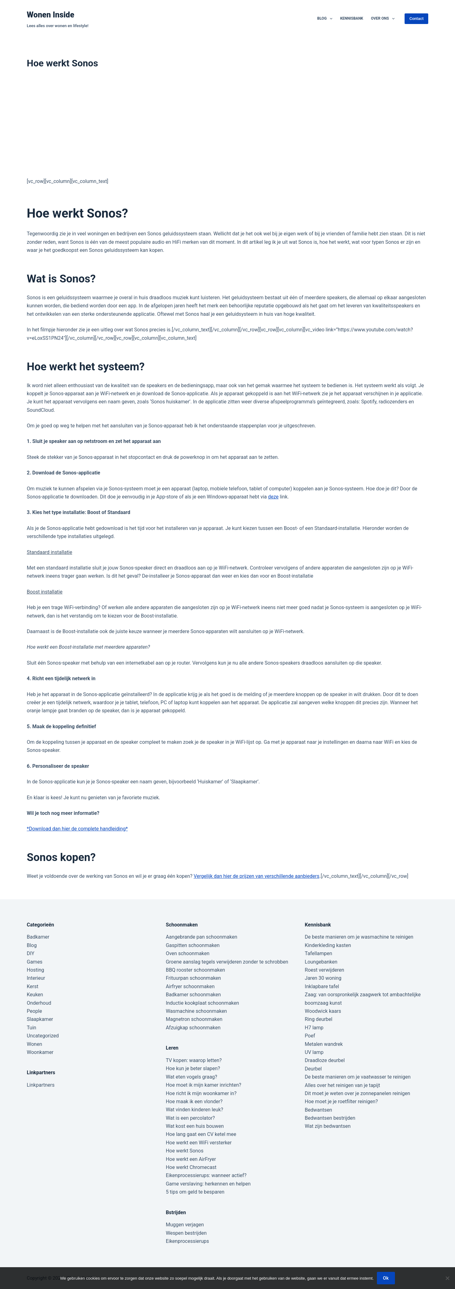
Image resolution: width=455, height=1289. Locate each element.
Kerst (32, 986)
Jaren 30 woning (323, 978)
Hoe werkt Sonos (185, 1151)
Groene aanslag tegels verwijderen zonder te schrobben (227, 962)
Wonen (34, 1044)
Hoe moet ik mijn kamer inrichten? (203, 1085)
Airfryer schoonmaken (190, 986)
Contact (416, 18)
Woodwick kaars (323, 1011)
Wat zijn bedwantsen (327, 1126)
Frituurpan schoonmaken (193, 978)
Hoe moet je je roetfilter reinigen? (341, 1101)
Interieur (36, 978)
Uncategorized (43, 1036)
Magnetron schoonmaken (194, 1019)
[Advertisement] (227, 126)
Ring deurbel (318, 1019)
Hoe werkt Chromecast (191, 1167)
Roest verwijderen (324, 970)
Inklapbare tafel (322, 986)
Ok (386, 1278)
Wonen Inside (50, 14)
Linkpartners (40, 1085)
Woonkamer (40, 1052)
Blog (326, 18)
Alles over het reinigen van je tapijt (342, 1085)
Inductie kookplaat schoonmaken (202, 1003)
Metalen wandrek (324, 1044)
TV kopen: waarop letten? (194, 1060)
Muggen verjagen (185, 1225)
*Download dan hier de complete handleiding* (77, 829)
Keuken (35, 995)
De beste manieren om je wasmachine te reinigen (359, 937)
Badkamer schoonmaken (193, 995)
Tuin (31, 1028)
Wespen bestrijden (186, 1233)
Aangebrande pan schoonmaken (201, 937)
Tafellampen (318, 953)
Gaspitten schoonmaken (193, 945)
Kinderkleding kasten (328, 945)
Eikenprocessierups (187, 1241)
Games (34, 962)
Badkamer (38, 937)
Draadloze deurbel (325, 1060)
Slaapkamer (40, 1019)
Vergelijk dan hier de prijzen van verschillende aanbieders (256, 876)
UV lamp (314, 1052)
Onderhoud (39, 1003)
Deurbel (313, 1069)
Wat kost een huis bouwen (195, 1126)
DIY (30, 953)
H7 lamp (314, 1028)
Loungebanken (321, 962)
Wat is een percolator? (190, 1118)
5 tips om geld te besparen (195, 1192)
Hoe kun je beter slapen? (193, 1068)
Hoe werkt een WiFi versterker (199, 1143)
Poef (310, 1036)
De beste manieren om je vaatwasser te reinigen (357, 1077)
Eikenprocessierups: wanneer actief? (206, 1175)
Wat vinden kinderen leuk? (194, 1110)
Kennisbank (351, 18)
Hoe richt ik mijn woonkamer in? (201, 1093)
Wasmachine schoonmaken (196, 1011)
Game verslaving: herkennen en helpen (208, 1184)
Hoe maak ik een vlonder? (194, 1101)
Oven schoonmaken (187, 953)
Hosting (35, 970)
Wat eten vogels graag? (191, 1077)
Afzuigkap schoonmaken (193, 1028)
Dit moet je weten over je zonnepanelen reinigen (357, 1093)
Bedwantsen (318, 1110)
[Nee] (447, 1278)
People (34, 1011)
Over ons (384, 18)
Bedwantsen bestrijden (330, 1118)
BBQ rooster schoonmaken (195, 970)
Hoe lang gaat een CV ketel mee (201, 1134)
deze (273, 497)
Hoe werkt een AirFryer (191, 1159)
